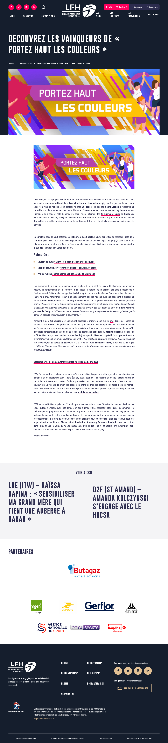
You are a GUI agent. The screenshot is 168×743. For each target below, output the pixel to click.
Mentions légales (106, 738)
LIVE (109, 7)
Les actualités (94, 663)
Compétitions (48, 16)
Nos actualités (26, 63)
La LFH (11, 16)
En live (64, 663)
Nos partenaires (95, 683)
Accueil (11, 63)
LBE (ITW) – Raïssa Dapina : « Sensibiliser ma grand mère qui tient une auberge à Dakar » (41, 502)
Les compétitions (69, 673)
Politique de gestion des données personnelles (67, 738)
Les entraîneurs (133, 15)
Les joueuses (114, 15)
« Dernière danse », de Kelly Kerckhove (78, 267)
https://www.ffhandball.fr (44, 718)
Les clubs (99, 15)
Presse (64, 683)
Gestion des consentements (25, 738)
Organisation (68, 693)
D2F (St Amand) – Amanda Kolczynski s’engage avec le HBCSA (121, 502)
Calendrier (136, 7)
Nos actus (28, 16)
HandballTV (121, 7)
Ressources (154, 14)
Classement (152, 7)
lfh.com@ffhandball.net (133, 688)
